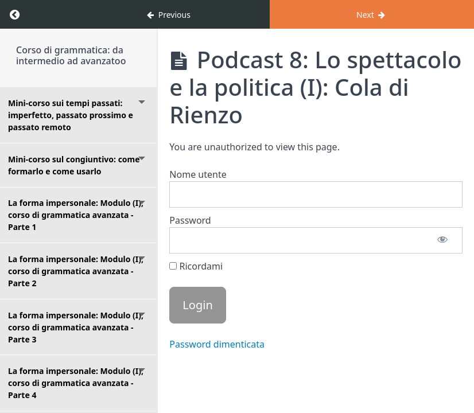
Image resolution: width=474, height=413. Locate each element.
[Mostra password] (442, 240)
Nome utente (197, 174)
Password (190, 220)
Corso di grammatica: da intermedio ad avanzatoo (71, 55)
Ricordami (196, 266)
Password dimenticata (217, 344)
